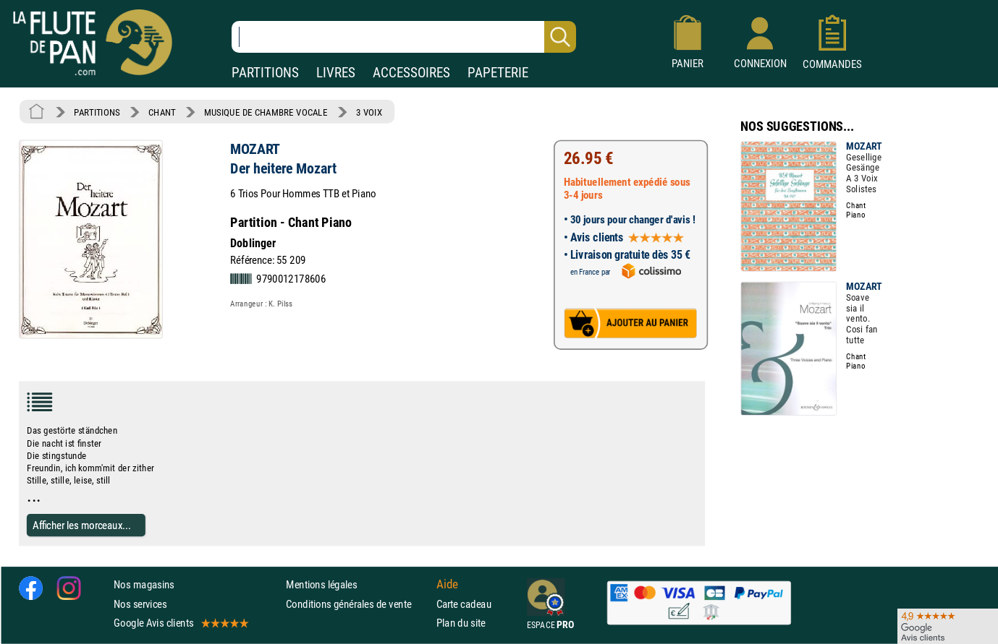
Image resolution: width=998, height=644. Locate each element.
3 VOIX (369, 112)
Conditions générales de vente (358, 604)
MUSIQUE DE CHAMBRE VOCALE (266, 112)
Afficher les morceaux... (82, 525)
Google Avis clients (180, 623)
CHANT (162, 112)
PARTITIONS (265, 72)
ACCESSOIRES (411, 72)
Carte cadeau (463, 604)
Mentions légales (321, 585)
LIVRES (335, 72)
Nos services (140, 604)
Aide (447, 585)
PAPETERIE (498, 72)
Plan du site (461, 623)
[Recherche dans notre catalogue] (404, 37)
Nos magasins (144, 585)
